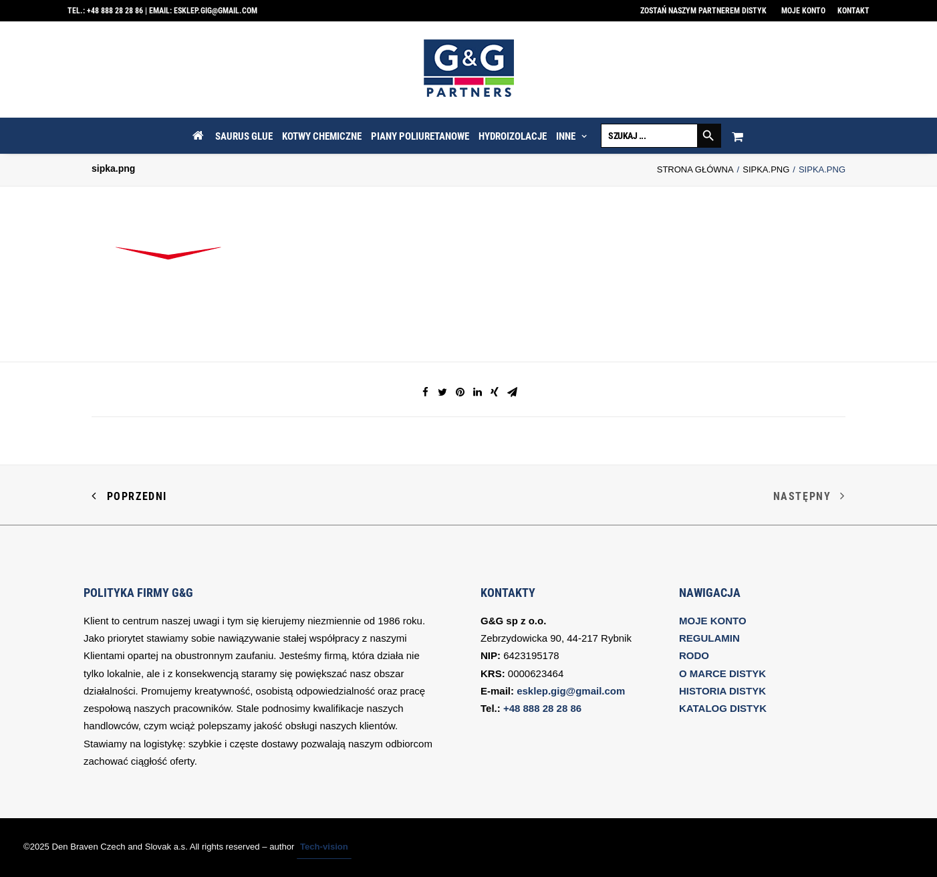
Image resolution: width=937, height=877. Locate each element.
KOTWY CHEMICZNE (322, 136)
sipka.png (766, 169)
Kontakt (853, 10)
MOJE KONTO (713, 620)
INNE (571, 136)
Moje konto (803, 10)
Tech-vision (324, 847)
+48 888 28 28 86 (115, 10)
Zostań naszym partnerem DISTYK (703, 10)
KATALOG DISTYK (723, 708)
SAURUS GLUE (244, 136)
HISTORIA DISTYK (722, 691)
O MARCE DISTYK (722, 673)
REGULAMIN (709, 638)
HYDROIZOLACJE (513, 136)
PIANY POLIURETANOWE (420, 136)
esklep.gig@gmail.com (215, 10)
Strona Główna (695, 169)
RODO (694, 655)
